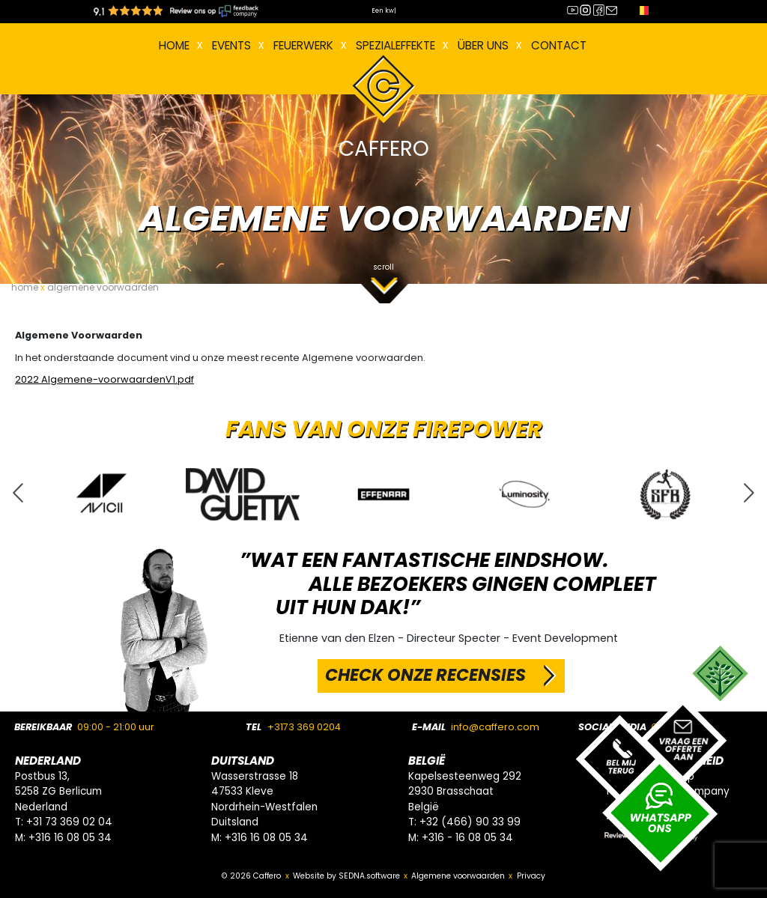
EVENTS (231, 45)
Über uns (483, 45)
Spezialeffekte (395, 45)
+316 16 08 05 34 (70, 838)
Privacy (531, 876)
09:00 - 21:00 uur (115, 726)
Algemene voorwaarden (458, 876)
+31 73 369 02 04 (69, 822)
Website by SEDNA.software (346, 876)
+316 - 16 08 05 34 (467, 838)
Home (174, 45)
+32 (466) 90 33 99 (470, 822)
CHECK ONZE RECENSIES (425, 675)
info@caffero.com (495, 726)
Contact (558, 45)
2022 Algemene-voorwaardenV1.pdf (104, 379)
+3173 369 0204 (304, 726)
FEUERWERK (303, 45)
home (24, 287)
